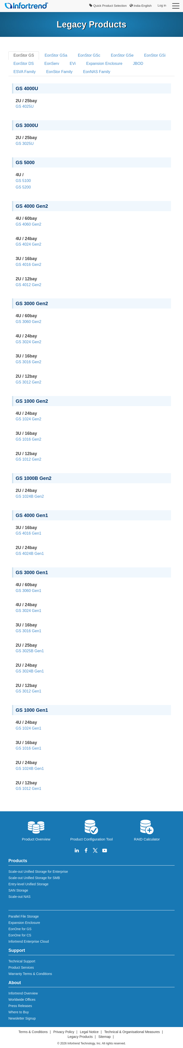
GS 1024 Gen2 (28, 419)
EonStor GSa (55, 55)
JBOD (138, 63)
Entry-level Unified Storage (28, 884)
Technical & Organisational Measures (132, 1032)
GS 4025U (25, 106)
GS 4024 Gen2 (28, 244)
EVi (73, 63)
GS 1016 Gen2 (28, 439)
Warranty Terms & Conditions (30, 974)
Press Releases (20, 1006)
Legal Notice (89, 1032)
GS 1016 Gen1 (28, 748)
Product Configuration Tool (91, 830)
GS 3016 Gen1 (28, 631)
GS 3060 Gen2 (28, 322)
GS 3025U (25, 143)
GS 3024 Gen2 (28, 342)
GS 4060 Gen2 (28, 224)
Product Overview (36, 830)
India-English (141, 5)
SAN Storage (18, 890)
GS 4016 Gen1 (28, 533)
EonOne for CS (19, 935)
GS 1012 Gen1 (28, 788)
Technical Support (21, 961)
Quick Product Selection (107, 5)
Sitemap (104, 1037)
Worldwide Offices (21, 999)
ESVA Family (24, 72)
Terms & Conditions (33, 1032)
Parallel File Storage (23, 916)
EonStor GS (23, 55)
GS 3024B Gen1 (30, 671)
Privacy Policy (63, 1032)
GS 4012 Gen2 (28, 285)
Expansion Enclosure (104, 63)
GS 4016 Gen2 (28, 264)
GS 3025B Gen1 (30, 651)
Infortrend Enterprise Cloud (28, 941)
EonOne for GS (20, 929)
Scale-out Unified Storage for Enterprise (38, 871)
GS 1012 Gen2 (28, 459)
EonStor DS (23, 63)
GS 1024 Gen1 (28, 728)
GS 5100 (23, 181)
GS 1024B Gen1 (30, 768)
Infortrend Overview (23, 993)
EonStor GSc (89, 55)
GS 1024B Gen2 (30, 496)
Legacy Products (80, 1037)
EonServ (51, 63)
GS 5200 (23, 187)
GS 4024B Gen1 (30, 553)
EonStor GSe (122, 55)
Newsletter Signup (22, 1018)
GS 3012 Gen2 (28, 382)
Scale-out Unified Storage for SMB (34, 878)
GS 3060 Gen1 (28, 591)
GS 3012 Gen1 (28, 691)
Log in (162, 5)
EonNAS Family (96, 72)
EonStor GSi (154, 55)
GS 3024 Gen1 (28, 611)
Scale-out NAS (19, 897)
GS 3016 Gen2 (28, 362)
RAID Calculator (147, 830)
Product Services (21, 967)
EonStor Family (59, 72)
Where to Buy (18, 1012)
